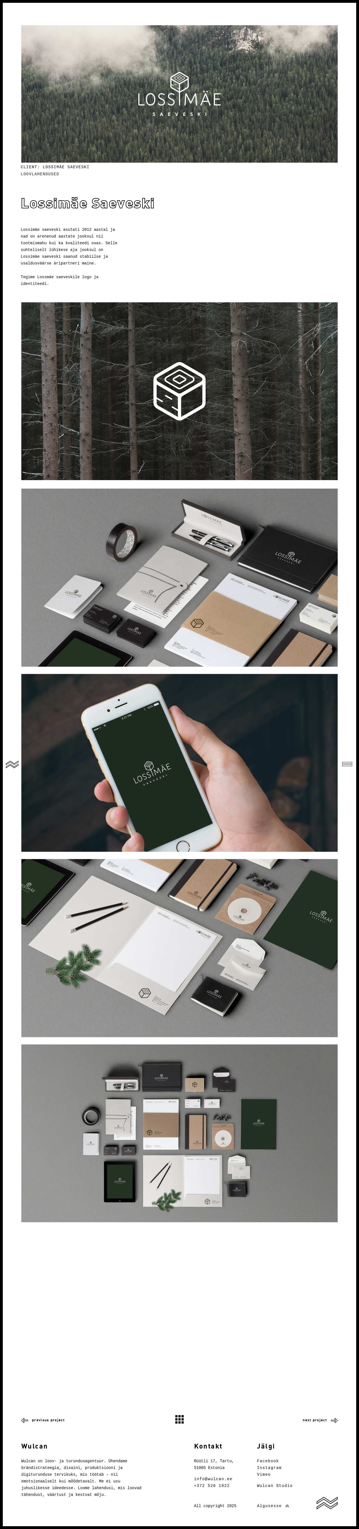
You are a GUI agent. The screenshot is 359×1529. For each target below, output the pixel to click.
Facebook (268, 1461)
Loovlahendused (40, 174)
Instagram (269, 1468)
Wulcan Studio (275, 1486)
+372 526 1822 (212, 1486)
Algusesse (269, 1506)
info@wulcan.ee (213, 1479)
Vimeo (264, 1474)
